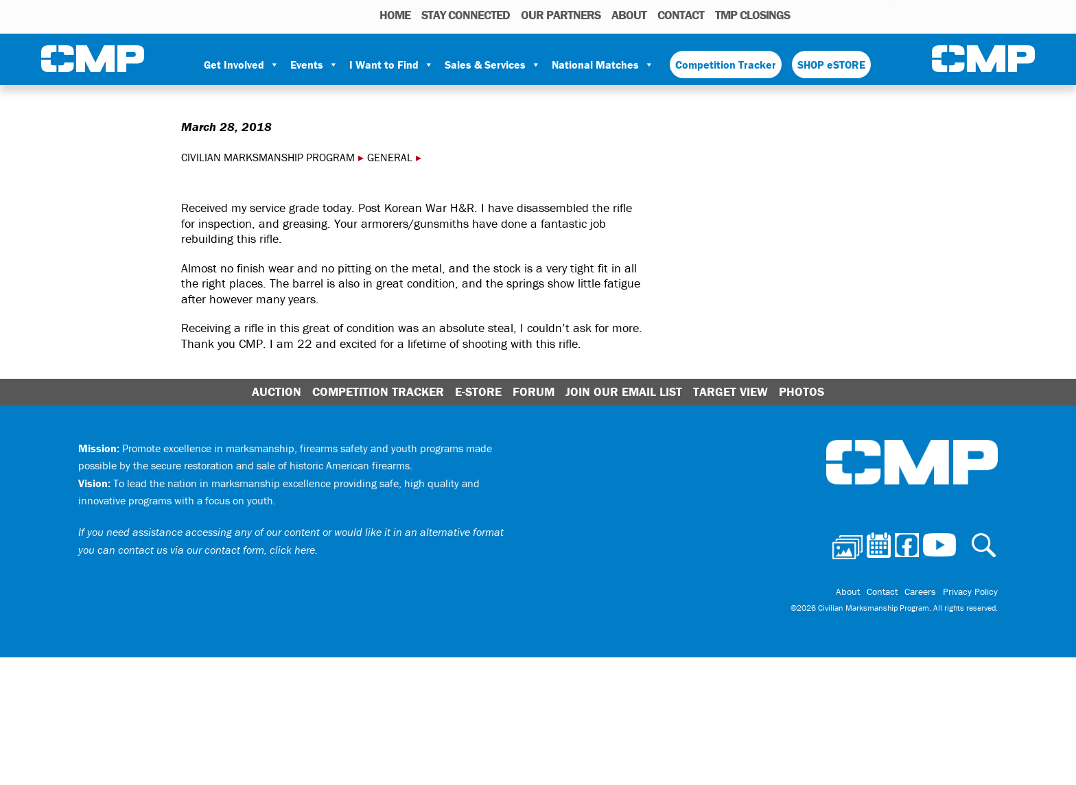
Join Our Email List (623, 391)
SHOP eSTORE (831, 64)
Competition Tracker (725, 64)
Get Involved (241, 64)
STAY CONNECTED (465, 15)
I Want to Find (391, 64)
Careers (920, 591)
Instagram (865, 14)
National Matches (603, 64)
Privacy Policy (970, 591)
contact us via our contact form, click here (216, 549)
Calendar (827, 14)
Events (314, 64)
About (628, 15)
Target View (730, 391)
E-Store (478, 391)
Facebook (847, 14)
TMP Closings (752, 15)
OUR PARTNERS (560, 15)
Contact (680, 15)
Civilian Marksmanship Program (92, 59)
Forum (533, 391)
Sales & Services (493, 64)
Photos (806, 14)
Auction (276, 391)
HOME (394, 15)
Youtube (884, 14)
